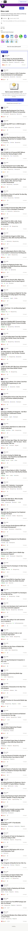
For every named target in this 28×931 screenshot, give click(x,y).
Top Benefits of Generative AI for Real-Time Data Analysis (13, 687)
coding (22, 62)
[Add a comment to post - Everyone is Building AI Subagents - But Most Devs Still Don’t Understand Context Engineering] (3, 419)
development (6, 114)
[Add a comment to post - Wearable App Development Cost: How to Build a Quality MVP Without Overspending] (3, 117)
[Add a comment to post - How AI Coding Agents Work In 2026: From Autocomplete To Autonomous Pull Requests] (3, 257)
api (7, 283)
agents (9, 254)
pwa (2, 650)
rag (7, 311)
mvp (11, 156)
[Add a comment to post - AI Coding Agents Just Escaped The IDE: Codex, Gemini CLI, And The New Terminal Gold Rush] (3, 359)
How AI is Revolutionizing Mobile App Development (11, 674)
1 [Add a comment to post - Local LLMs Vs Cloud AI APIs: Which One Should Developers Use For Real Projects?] (8, 286)
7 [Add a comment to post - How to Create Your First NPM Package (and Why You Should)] (8, 908)
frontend (3, 717)
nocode (3, 445)
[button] (3, 36)
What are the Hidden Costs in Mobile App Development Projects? (12, 553)
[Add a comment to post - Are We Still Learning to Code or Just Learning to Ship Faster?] (3, 639)
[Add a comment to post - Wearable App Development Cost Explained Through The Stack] (3, 518)
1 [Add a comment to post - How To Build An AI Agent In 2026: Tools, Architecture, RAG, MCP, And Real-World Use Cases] (8, 244)
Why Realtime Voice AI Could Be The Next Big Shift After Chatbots (14, 195)
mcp (2, 241)
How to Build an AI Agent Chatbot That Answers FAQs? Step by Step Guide (12, 875)
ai (1, 77)
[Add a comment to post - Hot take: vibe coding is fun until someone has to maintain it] (3, 626)
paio (7, 583)
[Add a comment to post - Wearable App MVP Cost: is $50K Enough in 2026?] (3, 130)
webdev (18, 387)
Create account (23, 1)
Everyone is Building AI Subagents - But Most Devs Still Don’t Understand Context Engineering (14, 413)
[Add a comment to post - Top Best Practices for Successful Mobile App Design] (3, 706)
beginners (11, 62)
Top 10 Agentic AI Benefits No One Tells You (13, 863)
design (2, 704)
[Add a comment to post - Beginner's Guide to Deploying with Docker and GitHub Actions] (3, 894)
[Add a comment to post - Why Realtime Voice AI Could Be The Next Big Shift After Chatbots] (3, 200)
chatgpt (17, 596)
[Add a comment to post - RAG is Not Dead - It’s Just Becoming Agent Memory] (3, 314)
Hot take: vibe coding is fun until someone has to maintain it (13, 620)
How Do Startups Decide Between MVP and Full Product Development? (13, 526)
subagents (5, 417)
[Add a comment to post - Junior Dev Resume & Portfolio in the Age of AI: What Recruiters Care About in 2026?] (3, 762)
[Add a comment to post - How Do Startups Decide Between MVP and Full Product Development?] (3, 532)
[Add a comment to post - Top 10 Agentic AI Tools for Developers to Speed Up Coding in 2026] (3, 842)
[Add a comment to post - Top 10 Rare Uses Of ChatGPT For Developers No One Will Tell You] (3, 599)
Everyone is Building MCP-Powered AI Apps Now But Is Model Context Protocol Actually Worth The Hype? (13, 323)
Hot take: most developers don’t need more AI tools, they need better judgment (14, 607)
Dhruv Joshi (7, 55)
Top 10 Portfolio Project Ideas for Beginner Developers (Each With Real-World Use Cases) (13, 742)
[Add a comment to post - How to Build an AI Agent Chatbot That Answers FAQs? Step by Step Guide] (3, 881)
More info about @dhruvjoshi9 (14, 46)
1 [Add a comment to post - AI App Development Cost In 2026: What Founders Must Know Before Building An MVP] (8, 172)
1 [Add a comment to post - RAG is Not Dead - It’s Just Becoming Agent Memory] (8, 314)
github (2, 892)
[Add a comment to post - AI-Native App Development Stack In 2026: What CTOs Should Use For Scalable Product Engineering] (3, 145)
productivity (17, 62)
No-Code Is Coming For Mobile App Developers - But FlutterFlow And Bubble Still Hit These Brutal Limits (13, 456)
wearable (5, 127)
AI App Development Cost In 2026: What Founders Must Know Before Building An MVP (14, 166)
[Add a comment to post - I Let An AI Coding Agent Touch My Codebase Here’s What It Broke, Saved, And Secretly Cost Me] (3, 344)
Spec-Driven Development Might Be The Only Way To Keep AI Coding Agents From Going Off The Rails (13, 294)
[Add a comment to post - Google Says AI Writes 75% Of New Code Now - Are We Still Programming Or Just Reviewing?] (3, 389)
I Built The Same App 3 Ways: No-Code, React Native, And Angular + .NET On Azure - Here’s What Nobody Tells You (14, 441)
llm (10, 226)
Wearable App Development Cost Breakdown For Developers (13, 539)
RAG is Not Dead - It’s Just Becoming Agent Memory (13, 308)
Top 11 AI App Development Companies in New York (13, 660)
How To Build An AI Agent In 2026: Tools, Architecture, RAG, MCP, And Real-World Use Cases (13, 237)
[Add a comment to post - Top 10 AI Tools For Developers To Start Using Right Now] (3, 572)
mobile (5, 169)
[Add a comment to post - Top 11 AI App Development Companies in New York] (3, 666)
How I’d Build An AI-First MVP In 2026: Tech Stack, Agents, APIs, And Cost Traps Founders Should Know (13, 180)
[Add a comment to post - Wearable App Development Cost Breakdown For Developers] (3, 545)
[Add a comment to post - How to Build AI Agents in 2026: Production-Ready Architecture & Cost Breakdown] (3, 79)
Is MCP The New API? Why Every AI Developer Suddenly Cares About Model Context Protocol (14, 368)
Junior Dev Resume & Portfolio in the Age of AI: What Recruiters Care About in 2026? (13, 756)
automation (18, 77)
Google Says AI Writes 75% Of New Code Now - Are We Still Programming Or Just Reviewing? (14, 383)
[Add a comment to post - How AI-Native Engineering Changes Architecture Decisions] (3, 733)
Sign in (19, 103)
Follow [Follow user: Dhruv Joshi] (21, 8)
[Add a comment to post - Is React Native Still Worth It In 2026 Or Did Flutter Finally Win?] (3, 433)
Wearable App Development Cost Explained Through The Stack (13, 513)
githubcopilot (11, 786)
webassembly (8, 502)
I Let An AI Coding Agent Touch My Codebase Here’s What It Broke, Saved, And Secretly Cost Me (14, 338)
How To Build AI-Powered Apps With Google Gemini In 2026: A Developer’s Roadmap (13, 208)
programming (5, 62)
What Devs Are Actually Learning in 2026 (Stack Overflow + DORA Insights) (12, 810)
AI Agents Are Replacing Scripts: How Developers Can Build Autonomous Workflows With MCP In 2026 (14, 266)
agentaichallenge (15, 799)
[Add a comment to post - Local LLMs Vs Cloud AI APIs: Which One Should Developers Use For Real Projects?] (3, 286)
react (7, 445)
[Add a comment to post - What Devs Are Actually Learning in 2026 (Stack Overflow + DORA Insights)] (3, 815)
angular (16, 445)
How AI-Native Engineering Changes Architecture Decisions (11, 727)
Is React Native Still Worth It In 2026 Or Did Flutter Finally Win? (13, 427)
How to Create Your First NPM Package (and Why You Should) (13, 902)
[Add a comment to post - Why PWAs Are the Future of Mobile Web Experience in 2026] (3, 653)
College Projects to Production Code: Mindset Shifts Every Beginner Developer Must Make (14, 769)
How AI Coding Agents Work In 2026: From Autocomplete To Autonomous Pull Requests (13, 252)
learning (16, 892)
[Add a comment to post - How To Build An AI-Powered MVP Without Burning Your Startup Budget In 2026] (3, 158)
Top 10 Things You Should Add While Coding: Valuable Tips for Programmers (13, 59)
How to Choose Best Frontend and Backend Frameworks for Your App (13, 714)
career (7, 636)
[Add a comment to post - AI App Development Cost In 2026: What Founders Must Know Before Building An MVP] (3, 172)
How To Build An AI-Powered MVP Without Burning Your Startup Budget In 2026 (13, 153)
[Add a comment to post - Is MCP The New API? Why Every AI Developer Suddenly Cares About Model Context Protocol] (3, 374)
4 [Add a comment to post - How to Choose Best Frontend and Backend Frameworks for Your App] (8, 720)
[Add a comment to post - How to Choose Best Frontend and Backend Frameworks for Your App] (3, 720)
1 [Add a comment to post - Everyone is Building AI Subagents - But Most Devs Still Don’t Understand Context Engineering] (8, 419)
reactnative (8, 430)
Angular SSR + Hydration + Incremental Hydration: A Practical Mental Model (12, 486)
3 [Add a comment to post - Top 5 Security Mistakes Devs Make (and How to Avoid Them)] (8, 921)
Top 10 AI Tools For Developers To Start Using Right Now (14, 566)
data (16, 690)
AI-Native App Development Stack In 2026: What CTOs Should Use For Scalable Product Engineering (13, 139)
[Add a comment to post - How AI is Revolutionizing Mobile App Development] (3, 679)
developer (8, 569)
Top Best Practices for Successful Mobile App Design (14, 701)
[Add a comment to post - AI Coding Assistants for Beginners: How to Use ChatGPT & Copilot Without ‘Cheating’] (3, 788)
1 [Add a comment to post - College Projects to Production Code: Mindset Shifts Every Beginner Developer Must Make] (8, 775)
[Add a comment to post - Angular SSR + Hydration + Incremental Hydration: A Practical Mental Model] (3, 491)
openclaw (11, 583)
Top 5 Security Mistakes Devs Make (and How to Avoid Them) (14, 916)
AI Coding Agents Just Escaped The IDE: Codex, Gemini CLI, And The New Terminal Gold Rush (13, 353)
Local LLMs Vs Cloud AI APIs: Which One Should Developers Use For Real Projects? (13, 280)
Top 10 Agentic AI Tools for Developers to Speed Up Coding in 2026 (12, 837)
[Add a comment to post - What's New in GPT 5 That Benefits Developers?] (3, 829)
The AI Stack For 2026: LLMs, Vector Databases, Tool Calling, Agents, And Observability (11, 222)
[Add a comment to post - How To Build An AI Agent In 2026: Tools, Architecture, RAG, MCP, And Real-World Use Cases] (3, 244)
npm (2, 905)
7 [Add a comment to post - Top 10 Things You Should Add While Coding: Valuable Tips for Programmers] (9, 65)
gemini (2, 211)
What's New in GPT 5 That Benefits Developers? (11, 823)
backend (8, 717)
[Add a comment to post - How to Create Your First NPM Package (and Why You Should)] (3, 908)
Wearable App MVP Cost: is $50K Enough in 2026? (13, 124)
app (7, 542)
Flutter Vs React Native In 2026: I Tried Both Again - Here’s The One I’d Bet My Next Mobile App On (14, 471)
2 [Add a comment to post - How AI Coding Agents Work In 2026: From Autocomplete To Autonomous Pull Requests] (8, 257)
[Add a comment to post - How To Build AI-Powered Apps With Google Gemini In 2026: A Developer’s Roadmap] (3, 214)
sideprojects (4, 745)
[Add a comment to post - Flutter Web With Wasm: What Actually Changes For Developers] (3, 505)
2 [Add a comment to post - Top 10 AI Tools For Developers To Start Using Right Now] (8, 572)
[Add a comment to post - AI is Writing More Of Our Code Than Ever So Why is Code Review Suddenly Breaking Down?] (3, 404)
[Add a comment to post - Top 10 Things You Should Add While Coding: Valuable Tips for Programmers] (5, 65)
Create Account (14, 100)
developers (11, 283)
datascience (6, 690)
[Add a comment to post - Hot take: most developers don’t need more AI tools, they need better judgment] (3, 612)
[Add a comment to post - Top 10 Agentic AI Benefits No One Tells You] (3, 867)
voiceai (5, 198)
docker (6, 892)
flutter (13, 430)
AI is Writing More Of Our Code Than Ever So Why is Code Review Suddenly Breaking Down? (13, 398)
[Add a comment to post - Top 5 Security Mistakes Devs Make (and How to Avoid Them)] (3, 921)
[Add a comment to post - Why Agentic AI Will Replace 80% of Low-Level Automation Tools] (3, 856)
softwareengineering (19, 623)
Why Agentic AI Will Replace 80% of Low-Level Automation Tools (12, 850)
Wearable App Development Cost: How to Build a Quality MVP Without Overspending (13, 111)
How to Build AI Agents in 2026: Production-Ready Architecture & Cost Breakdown (13, 74)
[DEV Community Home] (5, 2)
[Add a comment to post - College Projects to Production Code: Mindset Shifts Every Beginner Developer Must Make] (3, 775)
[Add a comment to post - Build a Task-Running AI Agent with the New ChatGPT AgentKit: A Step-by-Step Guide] (3, 802)
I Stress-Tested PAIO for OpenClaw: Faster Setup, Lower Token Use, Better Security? (13, 580)
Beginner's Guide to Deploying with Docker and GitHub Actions (13, 889)
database (12, 690)
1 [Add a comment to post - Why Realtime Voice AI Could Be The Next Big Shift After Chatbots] (8, 200)
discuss (3, 311)
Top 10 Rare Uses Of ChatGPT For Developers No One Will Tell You (14, 593)
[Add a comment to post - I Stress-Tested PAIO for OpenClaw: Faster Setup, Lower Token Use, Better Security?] (3, 585)
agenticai (7, 878)
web (9, 650)
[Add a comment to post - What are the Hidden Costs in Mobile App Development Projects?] (3, 559)
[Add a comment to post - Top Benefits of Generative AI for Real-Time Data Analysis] (3, 693)
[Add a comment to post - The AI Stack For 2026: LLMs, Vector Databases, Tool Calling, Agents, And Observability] (3, 229)
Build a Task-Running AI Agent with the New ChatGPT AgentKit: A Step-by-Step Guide (13, 796)
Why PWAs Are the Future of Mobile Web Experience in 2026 (12, 647)
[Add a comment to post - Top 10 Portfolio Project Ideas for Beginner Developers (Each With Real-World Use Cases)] (3, 748)
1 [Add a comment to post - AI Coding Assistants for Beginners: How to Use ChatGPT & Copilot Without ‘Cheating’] (8, 788)
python (9, 799)
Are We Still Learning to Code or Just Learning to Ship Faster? (11, 633)
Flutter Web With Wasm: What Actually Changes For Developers (12, 499)
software (12, 142)
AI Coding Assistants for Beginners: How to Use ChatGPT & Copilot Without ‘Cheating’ (13, 783)
